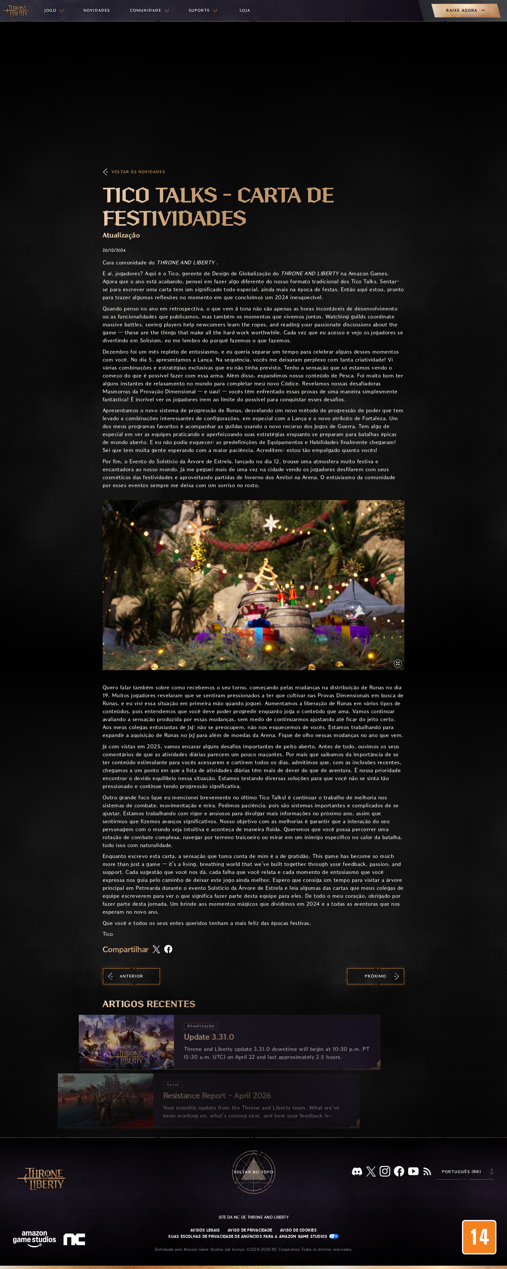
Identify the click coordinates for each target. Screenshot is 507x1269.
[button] (253, 585)
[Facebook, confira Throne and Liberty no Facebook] (399, 1172)
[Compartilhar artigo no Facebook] (168, 949)
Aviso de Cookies (298, 1230)
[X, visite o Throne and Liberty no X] (371, 1172)
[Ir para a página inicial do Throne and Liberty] (16, 10)
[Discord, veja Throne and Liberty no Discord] (357, 1172)
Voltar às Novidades (138, 172)
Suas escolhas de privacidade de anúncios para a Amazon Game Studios (253, 1236)
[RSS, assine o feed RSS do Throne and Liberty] (427, 1172)
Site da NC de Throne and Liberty (253, 1217)
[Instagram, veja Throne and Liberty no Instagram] (385, 1172)
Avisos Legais (205, 1230)
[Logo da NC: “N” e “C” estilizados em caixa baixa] (75, 1240)
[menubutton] (53, 10)
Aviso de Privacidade (250, 1230)
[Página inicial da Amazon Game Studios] (34, 1240)
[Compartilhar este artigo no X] (156, 949)
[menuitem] (53, 10)
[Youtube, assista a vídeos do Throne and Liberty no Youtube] (413, 1172)
